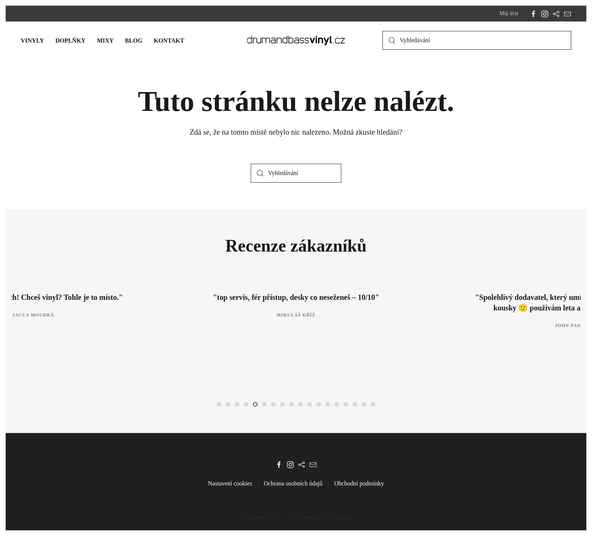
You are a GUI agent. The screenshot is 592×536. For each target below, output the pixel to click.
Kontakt (169, 40)
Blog (133, 40)
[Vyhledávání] (476, 40)
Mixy (105, 40)
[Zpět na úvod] (296, 40)
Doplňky (70, 40)
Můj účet (508, 13)
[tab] (219, 404)
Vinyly (32, 40)
